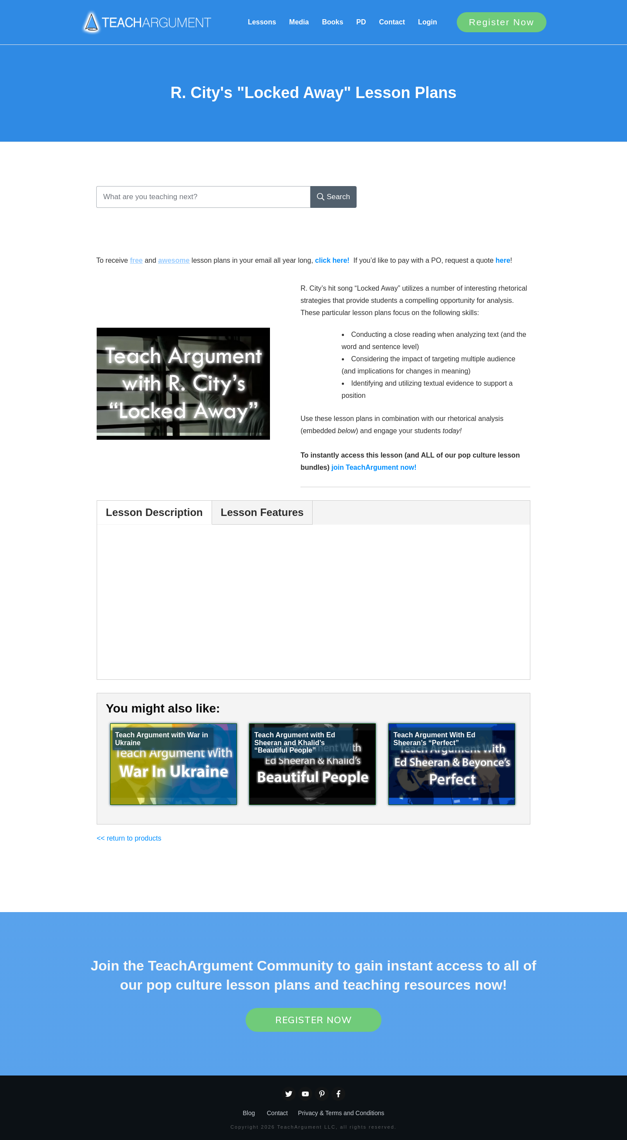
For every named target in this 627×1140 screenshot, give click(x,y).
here (503, 260)
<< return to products (129, 838)
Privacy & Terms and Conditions (341, 1112)
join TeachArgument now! (373, 467)
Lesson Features (262, 512)
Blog (249, 1112)
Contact (277, 1112)
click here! (332, 260)
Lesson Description (154, 512)
